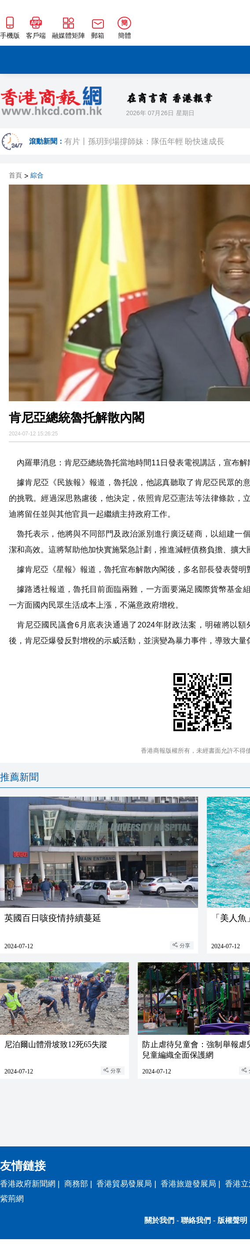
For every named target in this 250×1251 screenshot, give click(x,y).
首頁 (15, 175)
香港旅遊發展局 (188, 1183)
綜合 (37, 175)
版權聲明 (232, 1220)
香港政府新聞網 (27, 1183)
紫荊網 (12, 1198)
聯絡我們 (196, 1220)
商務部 (76, 1183)
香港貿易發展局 (124, 1183)
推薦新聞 (19, 777)
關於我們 (159, 1220)
